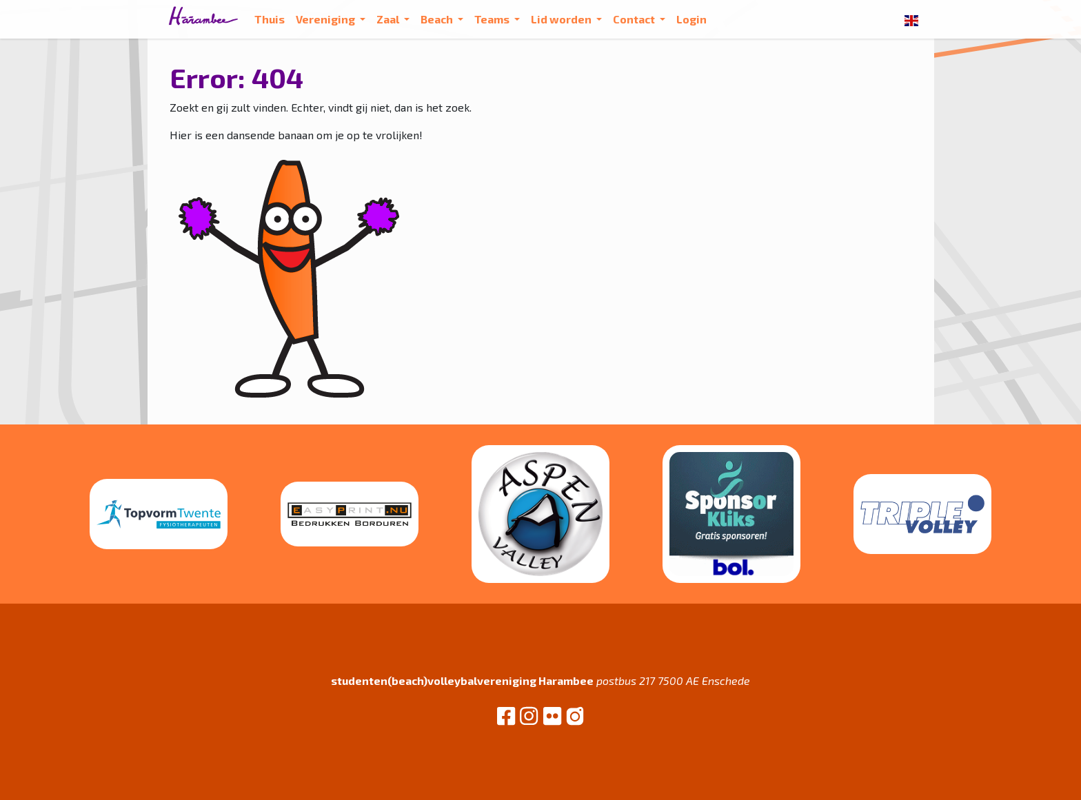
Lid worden (562, 18)
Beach (438, 18)
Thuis (269, 18)
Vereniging (326, 18)
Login (691, 18)
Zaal (388, 18)
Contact (635, 18)
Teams (493, 18)
